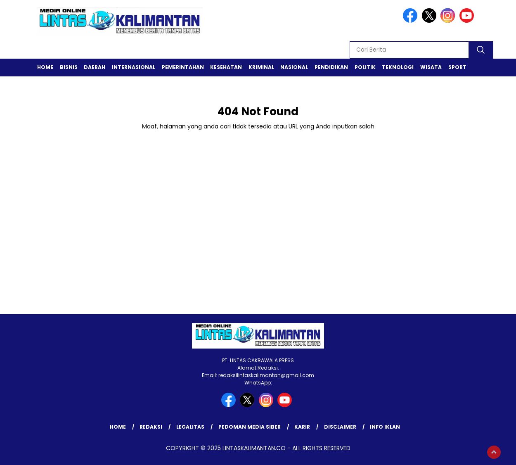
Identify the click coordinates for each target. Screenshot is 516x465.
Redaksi (151, 426)
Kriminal (261, 67)
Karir (302, 426)
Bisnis (69, 67)
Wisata (431, 67)
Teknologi (398, 67)
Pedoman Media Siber (249, 426)
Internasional (133, 67)
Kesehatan (226, 67)
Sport (457, 67)
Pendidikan (331, 67)
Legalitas (190, 426)
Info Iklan (385, 426)
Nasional (294, 67)
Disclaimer (340, 426)
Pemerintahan (183, 67)
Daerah (94, 67)
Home (45, 67)
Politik (365, 67)
